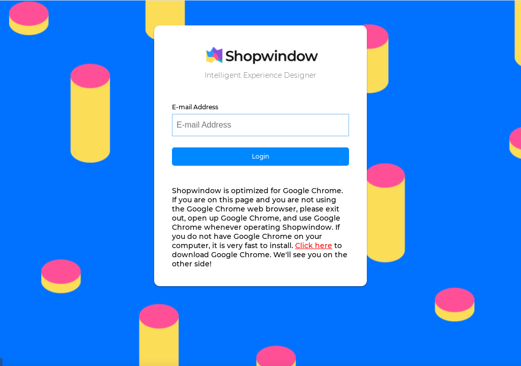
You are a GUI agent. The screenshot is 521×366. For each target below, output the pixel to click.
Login (260, 156)
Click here (313, 245)
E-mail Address (195, 107)
